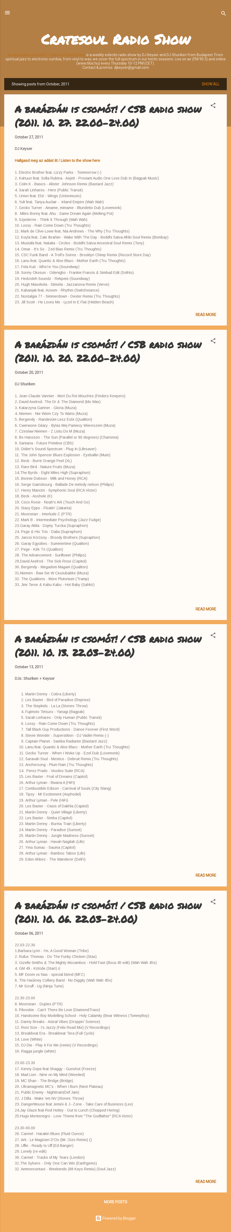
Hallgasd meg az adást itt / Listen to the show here (57, 160)
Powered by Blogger (115, 1218)
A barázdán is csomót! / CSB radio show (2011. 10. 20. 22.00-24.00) (108, 351)
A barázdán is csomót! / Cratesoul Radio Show (46, 55)
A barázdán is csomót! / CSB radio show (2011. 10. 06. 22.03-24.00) (108, 912)
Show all (210, 84)
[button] (213, 106)
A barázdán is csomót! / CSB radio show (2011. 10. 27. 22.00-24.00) (108, 115)
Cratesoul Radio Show (115, 39)
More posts (115, 1202)
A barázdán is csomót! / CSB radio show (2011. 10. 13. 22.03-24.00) (108, 645)
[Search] (223, 14)
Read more (206, 315)
